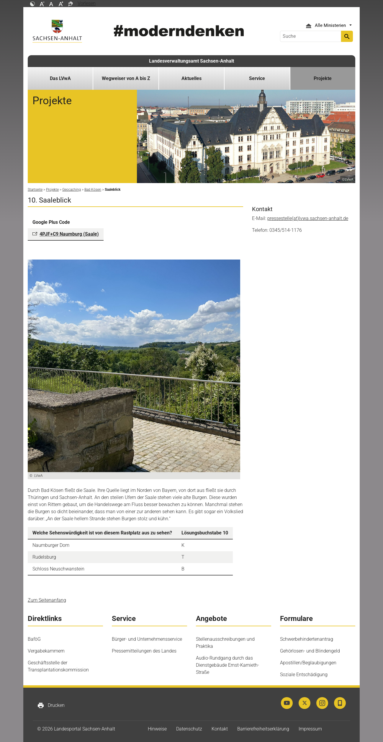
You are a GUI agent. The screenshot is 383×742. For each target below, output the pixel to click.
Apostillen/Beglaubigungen (308, 663)
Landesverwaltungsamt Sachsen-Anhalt (191, 61)
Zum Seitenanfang (47, 600)
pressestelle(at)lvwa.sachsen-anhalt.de (307, 218)
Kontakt (220, 729)
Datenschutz (189, 729)
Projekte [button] (323, 78)
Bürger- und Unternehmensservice (147, 639)
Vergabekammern (46, 651)
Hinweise (157, 729)
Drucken (51, 705)
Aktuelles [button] (191, 78)
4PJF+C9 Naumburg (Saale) (69, 234)
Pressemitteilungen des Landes (144, 651)
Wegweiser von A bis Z (126, 78)
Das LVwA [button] (60, 78)
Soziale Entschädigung (304, 674)
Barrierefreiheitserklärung (263, 729)
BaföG (34, 639)
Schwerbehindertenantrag (306, 639)
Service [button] (257, 78)
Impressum (310, 729)
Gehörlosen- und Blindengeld (310, 651)
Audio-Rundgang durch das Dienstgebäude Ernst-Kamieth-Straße (227, 665)
